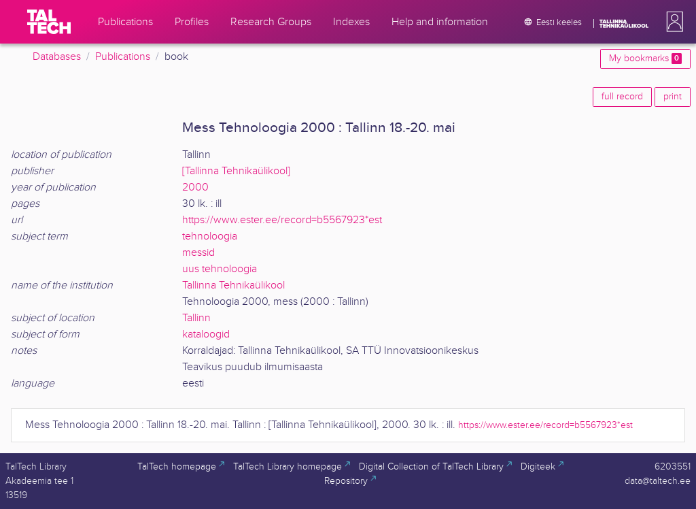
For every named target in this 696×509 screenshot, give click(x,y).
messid (198, 252)
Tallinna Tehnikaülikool (233, 285)
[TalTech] (49, 22)
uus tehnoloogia (219, 269)
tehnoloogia (209, 236)
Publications (122, 56)
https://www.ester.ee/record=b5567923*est (282, 220)
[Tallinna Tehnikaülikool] (236, 171)
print (672, 96)
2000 (195, 187)
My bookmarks (645, 58)
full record (622, 96)
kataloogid (206, 334)
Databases (57, 56)
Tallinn (196, 318)
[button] (672, 22)
